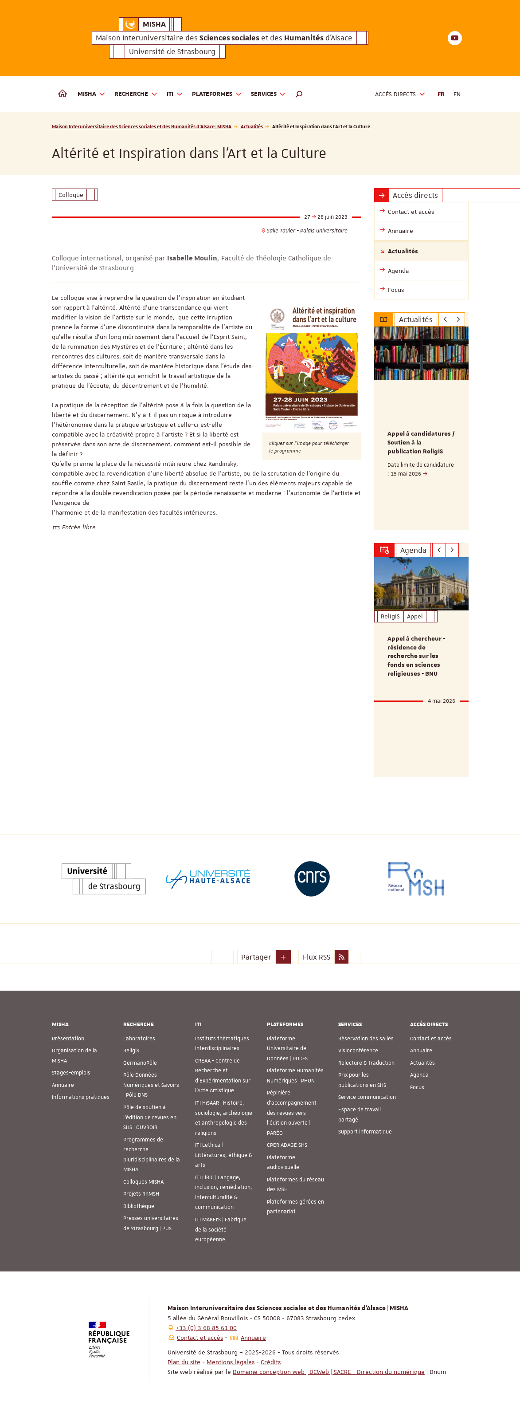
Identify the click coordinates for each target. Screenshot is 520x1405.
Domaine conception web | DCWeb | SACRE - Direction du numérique (329, 1369)
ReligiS (131, 1047)
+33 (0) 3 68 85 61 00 (206, 1325)
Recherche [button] (136, 94)
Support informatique (365, 1128)
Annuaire (63, 1082)
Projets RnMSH (141, 1191)
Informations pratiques (80, 1094)
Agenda (419, 1072)
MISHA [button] (92, 94)
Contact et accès (431, 1035)
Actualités (252, 126)
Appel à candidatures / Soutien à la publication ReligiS (421, 443)
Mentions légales (230, 1359)
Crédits (271, 1359)
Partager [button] (256, 954)
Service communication (367, 1094)
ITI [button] (175, 94)
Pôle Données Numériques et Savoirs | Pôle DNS (151, 1082)
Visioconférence (358, 1047)
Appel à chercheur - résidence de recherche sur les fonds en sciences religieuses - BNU (416, 654)
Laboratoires (139, 1035)
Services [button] (268, 94)
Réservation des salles (366, 1035)
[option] (421, 428)
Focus (417, 1084)
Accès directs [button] (400, 94)
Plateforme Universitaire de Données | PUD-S (287, 1045)
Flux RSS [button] (316, 954)
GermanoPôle (140, 1059)
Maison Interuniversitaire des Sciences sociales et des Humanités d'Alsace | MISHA (141, 126)
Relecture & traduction (366, 1059)
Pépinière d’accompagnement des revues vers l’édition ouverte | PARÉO (292, 1109)
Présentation (68, 1035)
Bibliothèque (138, 1203)
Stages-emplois (71, 1070)
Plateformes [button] (217, 94)
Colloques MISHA (143, 1178)
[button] (299, 94)
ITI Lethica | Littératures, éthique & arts (223, 1152)
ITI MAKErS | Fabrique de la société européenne (220, 1226)
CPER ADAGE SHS (287, 1142)
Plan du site (184, 1359)
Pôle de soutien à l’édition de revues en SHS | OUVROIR (149, 1114)
